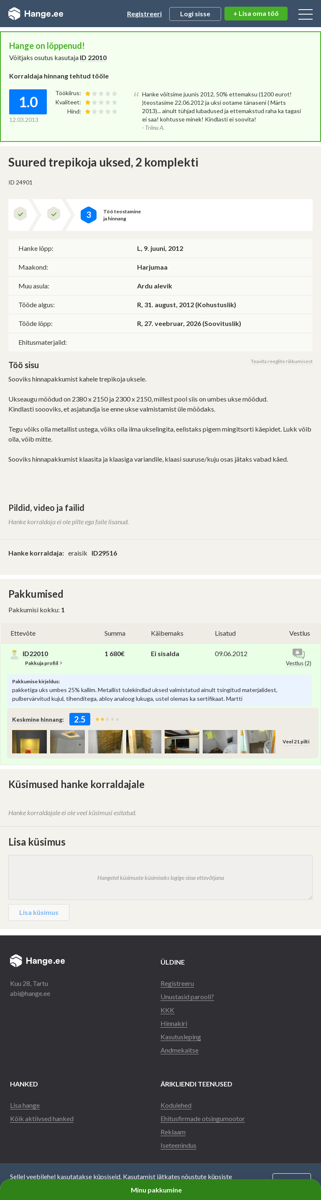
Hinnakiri (173, 1023)
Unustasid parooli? (187, 996)
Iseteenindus (178, 1145)
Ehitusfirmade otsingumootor (202, 1118)
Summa (114, 633)
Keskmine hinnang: (38, 719)
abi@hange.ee (30, 993)
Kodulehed (175, 1105)
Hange (35, 13)
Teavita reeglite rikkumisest (282, 361)
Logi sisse (195, 14)
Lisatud (225, 633)
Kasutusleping (180, 1037)
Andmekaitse (179, 1050)
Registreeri (144, 14)
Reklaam (173, 1132)
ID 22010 (93, 57)
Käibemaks (167, 633)
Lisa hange (25, 1105)
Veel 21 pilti (296, 741)
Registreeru (177, 983)
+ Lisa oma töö (256, 13)
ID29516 (104, 553)
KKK (167, 1010)
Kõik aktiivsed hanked (42, 1118)
